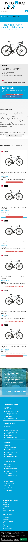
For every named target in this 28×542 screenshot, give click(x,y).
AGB (4, 508)
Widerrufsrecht (7, 529)
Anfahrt (9, 416)
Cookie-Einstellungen (7, 539)
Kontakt (5, 502)
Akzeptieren (23, 539)
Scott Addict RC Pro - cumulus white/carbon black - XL (12, 27)
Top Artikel (6, 525)
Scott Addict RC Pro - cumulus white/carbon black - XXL (13, 173)
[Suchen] (26, 11)
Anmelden (6, 517)
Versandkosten (7, 527)
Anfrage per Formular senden (15, 391)
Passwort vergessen (8, 521)
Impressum (6, 504)
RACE (9, 17)
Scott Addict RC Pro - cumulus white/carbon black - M (13, 312)
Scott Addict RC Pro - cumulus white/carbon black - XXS (13, 208)
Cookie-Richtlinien (10, 536)
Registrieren (6, 519)
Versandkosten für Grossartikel (17, 179)
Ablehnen (16, 539)
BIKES (5, 17)
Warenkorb (6, 523)
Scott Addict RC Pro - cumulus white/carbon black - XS (13, 242)
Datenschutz (6, 506)
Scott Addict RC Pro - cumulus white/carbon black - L (13, 347)
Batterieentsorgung (8, 510)
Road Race (16, 17)
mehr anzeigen (14, 135)
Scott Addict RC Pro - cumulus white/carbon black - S (13, 277)
